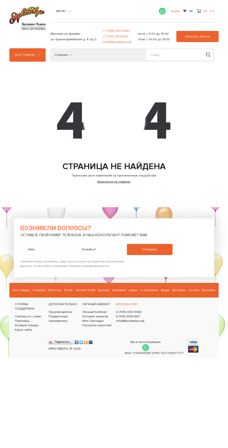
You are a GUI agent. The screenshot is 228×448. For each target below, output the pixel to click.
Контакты (208, 290)
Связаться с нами (28, 316)
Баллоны (54, 290)
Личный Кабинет (94, 312)
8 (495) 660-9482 (129, 312)
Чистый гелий (85, 290)
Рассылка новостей (96, 325)
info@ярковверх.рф (117, 42)
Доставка (179, 290)
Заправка (119, 290)
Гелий (68, 290)
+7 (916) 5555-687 (115, 36)
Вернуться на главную (114, 182)
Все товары (25, 55)
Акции (165, 290)
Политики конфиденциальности (88, 266)
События (61, 55)
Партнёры (22, 321)
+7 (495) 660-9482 (116, 31)
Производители (60, 312)
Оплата (194, 290)
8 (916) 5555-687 (128, 316)
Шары (133, 290)
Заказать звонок (197, 36)
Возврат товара (26, 325)
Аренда (103, 290)
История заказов (95, 316)
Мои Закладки (93, 321)
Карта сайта (23, 330)
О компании (149, 290)
